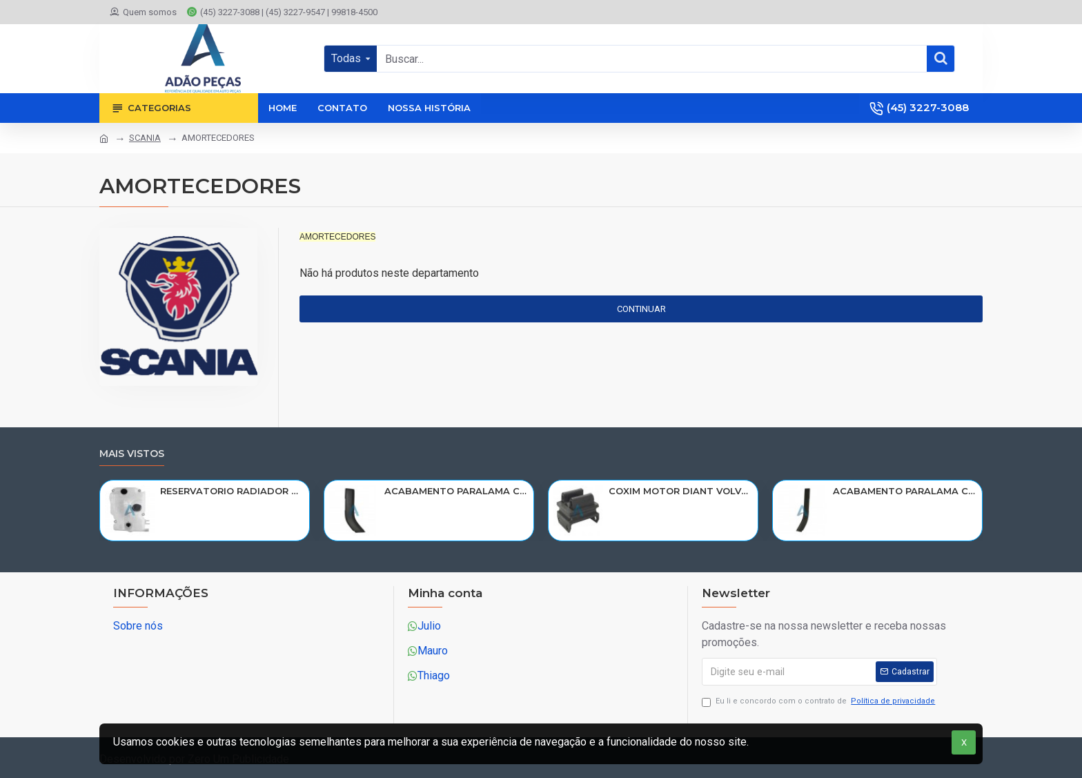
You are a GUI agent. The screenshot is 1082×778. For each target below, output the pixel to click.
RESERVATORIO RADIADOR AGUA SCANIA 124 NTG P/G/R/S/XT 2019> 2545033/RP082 (232, 490)
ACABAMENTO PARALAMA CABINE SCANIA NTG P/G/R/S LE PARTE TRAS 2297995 (456, 490)
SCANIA (145, 138)
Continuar (641, 309)
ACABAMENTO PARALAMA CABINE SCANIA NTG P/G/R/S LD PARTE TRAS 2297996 (905, 490)
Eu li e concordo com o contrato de (819, 702)
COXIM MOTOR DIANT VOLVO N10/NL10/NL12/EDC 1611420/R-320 (681, 490)
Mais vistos (131, 454)
